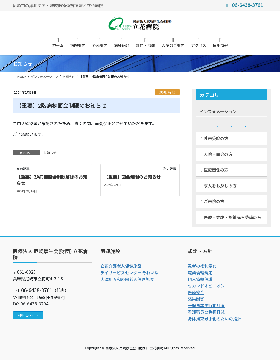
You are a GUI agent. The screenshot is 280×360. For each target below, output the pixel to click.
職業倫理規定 (200, 272)
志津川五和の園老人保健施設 (127, 279)
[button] (28, 315)
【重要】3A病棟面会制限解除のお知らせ (51, 179)
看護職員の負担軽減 (206, 312)
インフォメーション (218, 111)
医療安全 (196, 292)
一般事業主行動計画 (206, 305)
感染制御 (196, 299)
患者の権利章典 (202, 266)
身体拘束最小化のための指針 (214, 318)
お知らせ (167, 92)
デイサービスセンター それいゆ (129, 272)
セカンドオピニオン (206, 285)
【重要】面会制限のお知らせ (132, 176)
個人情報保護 (200, 279)
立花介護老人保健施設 (120, 266)
